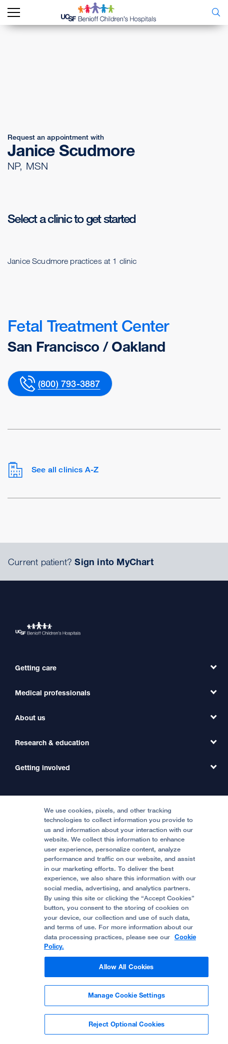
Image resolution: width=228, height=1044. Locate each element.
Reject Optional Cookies (126, 1029)
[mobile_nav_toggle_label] (14, 12)
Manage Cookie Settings (126, 1000)
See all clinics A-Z (53, 470)
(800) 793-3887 (69, 383)
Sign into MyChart (113, 561)
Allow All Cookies (126, 971)
